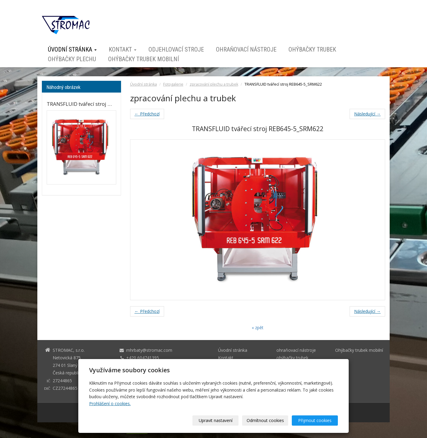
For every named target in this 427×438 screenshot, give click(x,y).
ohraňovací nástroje (246, 49)
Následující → (367, 114)
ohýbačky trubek (312, 49)
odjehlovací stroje (176, 49)
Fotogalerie (173, 84)
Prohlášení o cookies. (110, 403)
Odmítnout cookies (265, 420)
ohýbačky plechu (72, 59)
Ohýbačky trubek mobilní (143, 59)
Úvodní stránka (72, 49)
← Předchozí (147, 114)
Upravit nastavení (215, 420)
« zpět (257, 327)
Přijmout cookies (315, 420)
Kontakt (122, 49)
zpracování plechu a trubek (214, 84)
